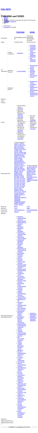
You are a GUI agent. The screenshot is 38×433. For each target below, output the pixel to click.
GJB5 (23, 156)
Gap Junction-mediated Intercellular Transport (21, 377)
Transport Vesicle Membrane (20, 246)
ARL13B (16, 146)
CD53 (20, 149)
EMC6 (33, 170)
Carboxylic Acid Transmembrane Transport (21, 385)
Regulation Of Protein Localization (33, 83)
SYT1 (20, 191)
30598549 (32, 120)
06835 (28, 208)
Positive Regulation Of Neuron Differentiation (34, 88)
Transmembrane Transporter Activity (21, 369)
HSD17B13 (23, 162)
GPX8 (15, 161)
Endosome (33, 49)
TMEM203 (17, 197)
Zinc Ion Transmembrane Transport (21, 365)
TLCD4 (16, 193)
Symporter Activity (20, 303)
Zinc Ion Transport (20, 372)
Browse (6, 18)
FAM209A (17, 155)
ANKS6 (21, 143)
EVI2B (24, 154)
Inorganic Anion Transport (21, 281)
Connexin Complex (20, 290)
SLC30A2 (16, 183)
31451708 (20, 117)
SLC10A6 (22, 178)
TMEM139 (22, 194)
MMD (32, 32)
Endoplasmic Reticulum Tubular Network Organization (20, 319)
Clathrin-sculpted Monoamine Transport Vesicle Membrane (20, 346)
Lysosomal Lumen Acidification (20, 359)
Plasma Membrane (33, 54)
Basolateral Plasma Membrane (20, 230)
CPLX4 (16, 152)
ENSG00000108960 (32, 210)
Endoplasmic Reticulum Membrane (20, 241)
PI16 (21, 172)
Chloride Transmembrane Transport (21, 293)
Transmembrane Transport (21, 218)
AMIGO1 (16, 143)
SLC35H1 (22, 184)
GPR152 (16, 159)
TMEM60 (20, 32)
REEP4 (20, 174)
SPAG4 (16, 188)
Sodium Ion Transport (20, 381)
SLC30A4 (22, 183)
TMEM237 (23, 197)
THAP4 (24, 191)
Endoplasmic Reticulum (20, 253)
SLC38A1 (16, 186)
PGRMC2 (16, 172)
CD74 (24, 149)
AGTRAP (29, 167)
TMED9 (16, 194)
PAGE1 (21, 171)
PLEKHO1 (30, 175)
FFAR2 (22, 155)
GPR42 (21, 159)
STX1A (16, 191)
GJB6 (15, 158)
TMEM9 (23, 202)
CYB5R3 (21, 152)
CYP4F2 (29, 170)
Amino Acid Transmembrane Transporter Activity (21, 400)
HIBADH (16, 162)
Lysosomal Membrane (33, 47)
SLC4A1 (16, 187)
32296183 (13, 21)
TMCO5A (21, 193)
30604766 (20, 114)
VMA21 (21, 204)
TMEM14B (17, 196)
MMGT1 (16, 171)
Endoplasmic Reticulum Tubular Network (20, 313)
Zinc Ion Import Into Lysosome (21, 308)
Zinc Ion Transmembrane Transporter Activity (21, 354)
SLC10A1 (16, 178)
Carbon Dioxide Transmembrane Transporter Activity (21, 326)
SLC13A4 (16, 180)
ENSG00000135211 (19, 210)
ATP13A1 (33, 168)
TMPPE (16, 203)
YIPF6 (28, 181)
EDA (15, 154)
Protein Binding (21, 71)
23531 (28, 206)
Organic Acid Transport (20, 396)
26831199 (20, 130)
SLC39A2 (22, 186)
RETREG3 (17, 175)
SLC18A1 (16, 181)
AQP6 (23, 145)
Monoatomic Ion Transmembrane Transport (21, 250)
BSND (22, 148)
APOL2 (16, 145)
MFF (15, 170)
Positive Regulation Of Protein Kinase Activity (34, 94)
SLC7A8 (21, 187)
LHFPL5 (16, 167)
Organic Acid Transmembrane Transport (21, 389)
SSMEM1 (16, 190)
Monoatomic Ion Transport (21, 223)
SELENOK (30, 177)
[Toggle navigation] (1, 14)
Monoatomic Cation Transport (21, 237)
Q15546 (29, 212)
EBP (25, 152)
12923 (15, 208)
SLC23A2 (22, 181)
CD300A (16, 149)
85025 (15, 206)
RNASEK (16, 177)
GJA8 (20, 156)
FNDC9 (16, 156)
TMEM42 (29, 180)
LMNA (21, 167)
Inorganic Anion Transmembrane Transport (21, 270)
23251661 (32, 129)
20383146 (20, 108)
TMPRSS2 (21, 203)
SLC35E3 (16, 184)
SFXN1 (35, 177)
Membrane (20, 53)
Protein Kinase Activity (34, 66)
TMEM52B (17, 200)
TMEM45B (17, 199)
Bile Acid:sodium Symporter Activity (20, 339)
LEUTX (22, 165)
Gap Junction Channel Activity (21, 297)
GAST (34, 171)
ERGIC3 (19, 154)
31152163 (20, 115)
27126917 (32, 124)
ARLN (28, 168)
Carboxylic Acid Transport (21, 393)
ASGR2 (21, 146)
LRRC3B (16, 168)
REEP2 (16, 174)
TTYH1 (16, 204)
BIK (19, 148)
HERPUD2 (21, 161)
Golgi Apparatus (32, 51)
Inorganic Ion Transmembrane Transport (21, 234)
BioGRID (6, 27)
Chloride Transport (20, 330)
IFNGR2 (16, 164)
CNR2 (20, 151)
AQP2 (20, 145)
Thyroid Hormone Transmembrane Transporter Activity (21, 406)
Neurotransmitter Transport (21, 306)
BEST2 (16, 148)
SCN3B (22, 177)
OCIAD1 (33, 174)
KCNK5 (21, 164)
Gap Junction (20, 362)
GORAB (19, 158)
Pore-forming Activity (33, 76)
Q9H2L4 (16, 212)
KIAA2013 (17, 165)
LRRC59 (21, 168)
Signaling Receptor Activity (32, 73)
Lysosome (32, 45)
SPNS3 (20, 188)
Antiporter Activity (20, 256)
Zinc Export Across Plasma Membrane (21, 278)
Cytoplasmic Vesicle (20, 274)
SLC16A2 (22, 180)
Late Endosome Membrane (33, 60)
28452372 (20, 131)
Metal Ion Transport (20, 259)
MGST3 (19, 170)
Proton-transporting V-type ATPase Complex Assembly (21, 414)
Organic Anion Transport (21, 262)
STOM (21, 190)
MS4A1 (29, 174)
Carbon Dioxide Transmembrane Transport (21, 334)
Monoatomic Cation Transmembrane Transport (21, 286)
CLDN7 (16, 151)
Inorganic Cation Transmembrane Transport (21, 266)
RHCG (22, 175)
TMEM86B (17, 202)
